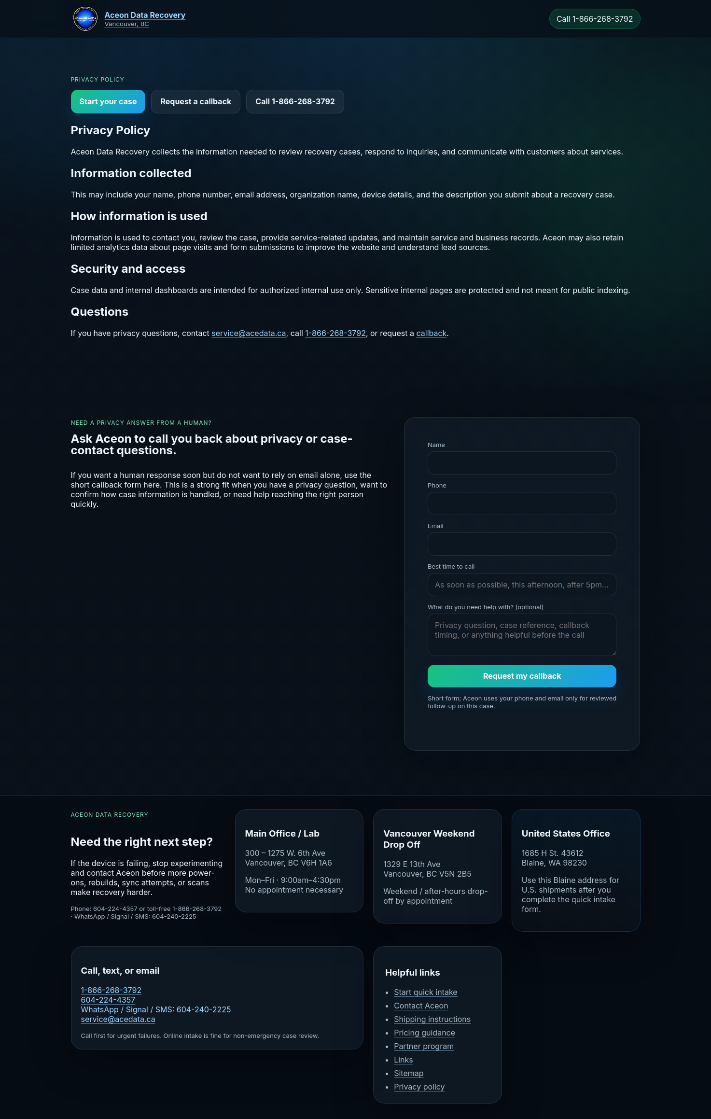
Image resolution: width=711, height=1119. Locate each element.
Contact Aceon (421, 1005)
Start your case (108, 101)
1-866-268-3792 (335, 333)
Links (403, 1059)
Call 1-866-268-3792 (595, 19)
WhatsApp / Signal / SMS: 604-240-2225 (156, 1009)
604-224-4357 (108, 1000)
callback (431, 333)
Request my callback (522, 676)
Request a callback (195, 101)
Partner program (424, 1046)
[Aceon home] (128, 18)
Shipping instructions (432, 1019)
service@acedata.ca (248, 333)
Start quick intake (426, 992)
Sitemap (408, 1073)
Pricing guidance (424, 1032)
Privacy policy (419, 1086)
